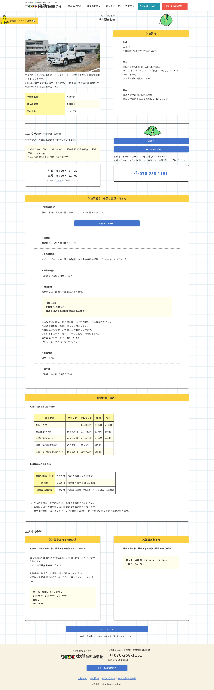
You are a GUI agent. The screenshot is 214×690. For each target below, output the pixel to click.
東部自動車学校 (43, 6)
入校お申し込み (147, 6)
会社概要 (82, 678)
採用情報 (94, 678)
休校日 (151, 141)
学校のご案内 (75, 6)
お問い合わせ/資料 (173, 6)
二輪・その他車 (112, 6)
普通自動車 (92, 6)
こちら (59, 180)
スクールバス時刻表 (151, 149)
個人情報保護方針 (127, 678)
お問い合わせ (108, 678)
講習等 (128, 6)
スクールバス (107, 629)
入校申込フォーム (106, 223)
